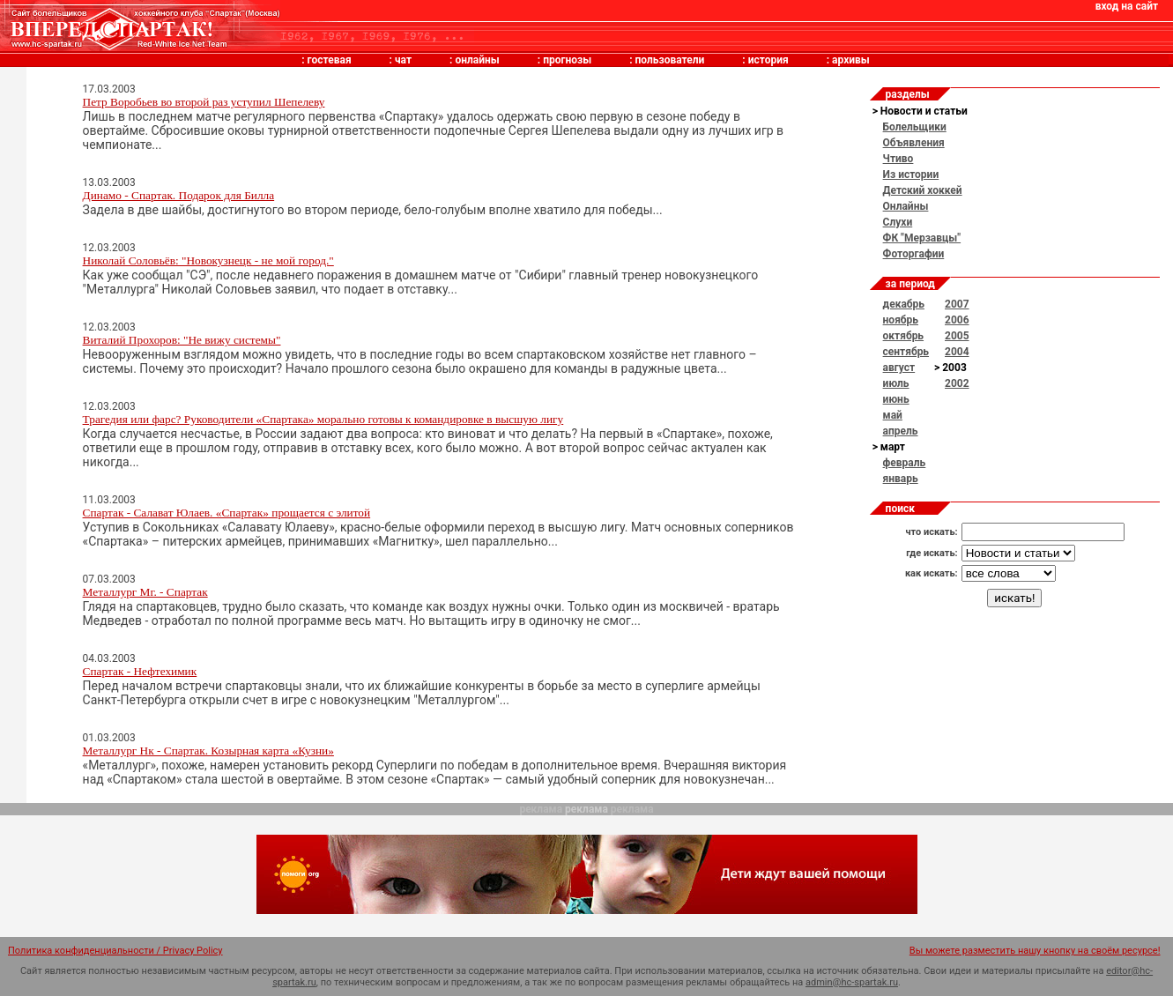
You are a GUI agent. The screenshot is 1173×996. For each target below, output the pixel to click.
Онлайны (906, 206)
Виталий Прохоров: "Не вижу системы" (182, 339)
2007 (957, 304)
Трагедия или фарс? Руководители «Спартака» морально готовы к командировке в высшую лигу (323, 419)
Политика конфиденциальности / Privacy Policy (115, 950)
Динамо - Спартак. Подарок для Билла (179, 195)
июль (896, 383)
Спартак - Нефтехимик (140, 671)
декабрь (903, 304)
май (892, 415)
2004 (957, 352)
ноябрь (900, 320)
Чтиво (898, 158)
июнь (896, 399)
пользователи (670, 60)
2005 (957, 336)
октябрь (903, 336)
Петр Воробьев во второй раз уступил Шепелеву (204, 101)
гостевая (330, 60)
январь (900, 478)
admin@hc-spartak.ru (852, 982)
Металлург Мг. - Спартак (145, 591)
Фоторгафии (914, 254)
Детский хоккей (922, 190)
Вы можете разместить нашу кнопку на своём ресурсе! (1035, 950)
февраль (904, 463)
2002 (957, 383)
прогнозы (567, 60)
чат (403, 60)
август (899, 367)
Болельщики (915, 127)
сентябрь (906, 352)
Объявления (914, 143)
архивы (851, 60)
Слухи (898, 222)
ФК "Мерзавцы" (922, 238)
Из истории (911, 174)
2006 (957, 320)
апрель (900, 431)
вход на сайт (1126, 6)
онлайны (477, 60)
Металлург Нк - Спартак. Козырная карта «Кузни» (208, 750)
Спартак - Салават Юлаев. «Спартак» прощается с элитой (227, 512)
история (768, 60)
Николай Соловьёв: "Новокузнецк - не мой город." (208, 260)
